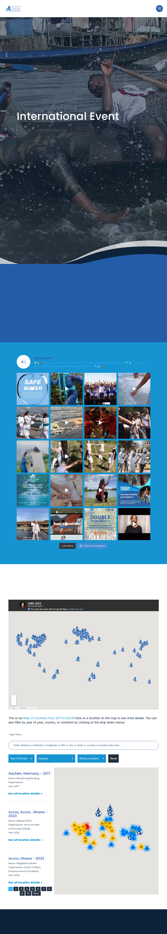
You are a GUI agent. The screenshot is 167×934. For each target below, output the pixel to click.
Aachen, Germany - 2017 (29, 770)
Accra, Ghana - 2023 (26, 855)
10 (28, 890)
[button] (85, 825)
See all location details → (25, 790)
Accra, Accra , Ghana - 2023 (28, 810)
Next (36, 890)
